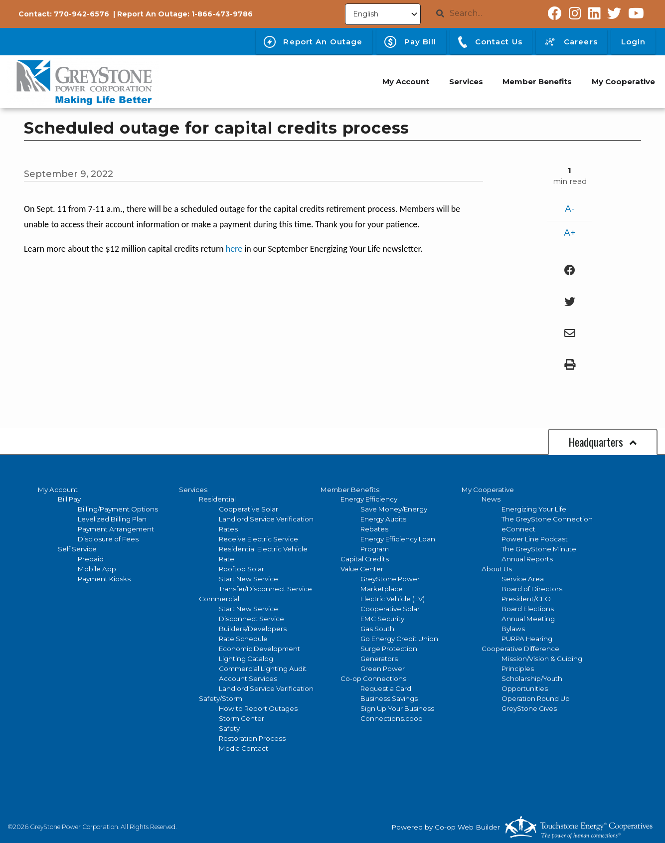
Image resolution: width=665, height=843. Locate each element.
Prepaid (91, 559)
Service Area (522, 579)
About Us (497, 569)
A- (570, 208)
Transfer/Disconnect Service (265, 589)
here (234, 248)
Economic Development (259, 649)
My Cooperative (488, 490)
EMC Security (382, 619)
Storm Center (241, 718)
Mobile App (97, 569)
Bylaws (513, 629)
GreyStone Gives (529, 708)
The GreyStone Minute (538, 549)
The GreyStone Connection (547, 519)
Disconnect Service (251, 619)
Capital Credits (364, 559)
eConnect (518, 529)
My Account (58, 490)
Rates (228, 529)
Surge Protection (388, 649)
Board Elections (527, 609)
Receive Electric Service (258, 539)
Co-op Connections (373, 678)
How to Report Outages (258, 708)
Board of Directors (531, 589)
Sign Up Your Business (397, 708)
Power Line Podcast (534, 539)
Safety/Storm (220, 698)
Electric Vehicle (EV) (392, 599)
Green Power (382, 669)
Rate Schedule (243, 639)
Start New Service (248, 579)
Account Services (248, 678)
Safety (229, 728)
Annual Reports (527, 559)
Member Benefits (350, 490)
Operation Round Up (535, 698)
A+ (570, 232)
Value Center (361, 569)
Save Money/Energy (393, 509)
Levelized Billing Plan (112, 519)
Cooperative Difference (520, 649)
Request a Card (385, 688)
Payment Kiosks (104, 579)
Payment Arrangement (116, 529)
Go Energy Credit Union (399, 639)
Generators (379, 659)
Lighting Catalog (246, 659)
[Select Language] (383, 14)
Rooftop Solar (241, 569)
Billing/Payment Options (118, 509)
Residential (217, 499)
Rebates (374, 529)
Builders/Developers (253, 629)
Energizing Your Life (533, 509)
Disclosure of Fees (108, 539)
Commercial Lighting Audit (263, 669)
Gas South (377, 629)
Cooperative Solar (248, 509)
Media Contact (243, 748)
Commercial (219, 599)
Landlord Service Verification (266, 519)
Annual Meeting (528, 619)
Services (193, 490)
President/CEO (526, 599)
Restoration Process (252, 738)
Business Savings (389, 698)
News (491, 499)
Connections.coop (391, 718)
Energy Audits (383, 519)
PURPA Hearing (526, 639)
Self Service (77, 549)
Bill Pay (69, 499)
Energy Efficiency (368, 499)
